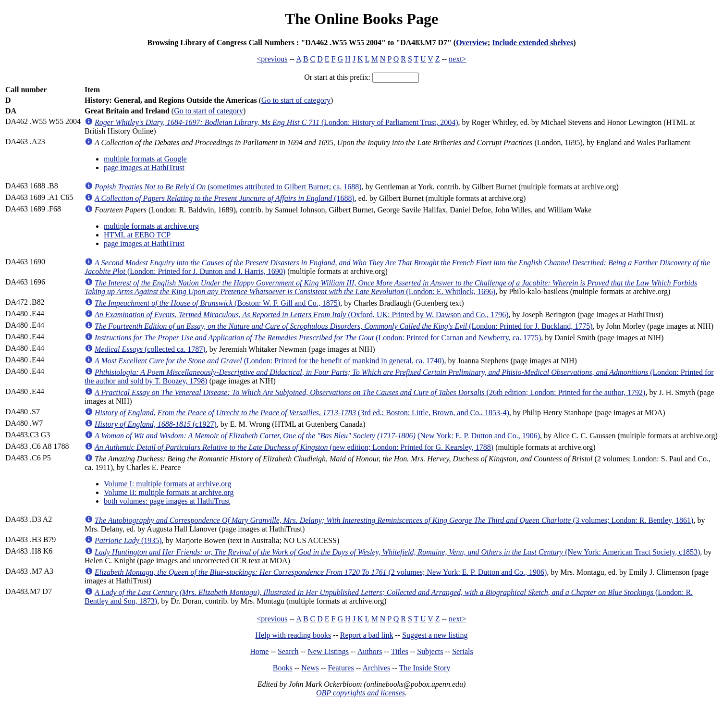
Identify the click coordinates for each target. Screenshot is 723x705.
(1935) (128, 540)
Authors (369, 651)
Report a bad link (366, 635)
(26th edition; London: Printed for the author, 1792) (370, 392)
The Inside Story (425, 668)
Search (288, 651)
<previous (272, 59)
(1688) (225, 198)
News (310, 668)
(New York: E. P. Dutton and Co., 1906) (317, 436)
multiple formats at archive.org (151, 226)
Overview (472, 42)
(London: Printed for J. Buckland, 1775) (344, 326)
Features (341, 668)
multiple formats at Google (145, 159)
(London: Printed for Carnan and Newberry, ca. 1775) (318, 338)
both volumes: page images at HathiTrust (167, 501)
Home (259, 651)
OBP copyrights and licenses (360, 693)
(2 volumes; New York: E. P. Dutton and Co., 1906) (321, 572)
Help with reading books (293, 635)
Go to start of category (296, 100)
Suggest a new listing (434, 635)
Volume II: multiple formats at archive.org (168, 492)
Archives (376, 668)
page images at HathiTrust (144, 167)
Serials (462, 651)
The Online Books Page (361, 18)
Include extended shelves (532, 42)
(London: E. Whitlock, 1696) (391, 287)
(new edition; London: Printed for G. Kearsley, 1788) (294, 447)
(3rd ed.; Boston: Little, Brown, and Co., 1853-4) (302, 412)
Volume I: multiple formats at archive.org (167, 484)
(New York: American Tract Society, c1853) (397, 552)
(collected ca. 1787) (150, 349)
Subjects (430, 651)
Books (283, 668)
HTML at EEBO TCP (137, 235)
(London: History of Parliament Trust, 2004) (276, 122)
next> (457, 59)
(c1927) (156, 424)
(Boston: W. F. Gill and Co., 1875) (217, 303)
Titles (399, 651)
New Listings (328, 651)
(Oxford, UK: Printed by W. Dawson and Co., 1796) (302, 314)
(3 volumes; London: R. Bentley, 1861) (394, 520)
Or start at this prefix (336, 77)
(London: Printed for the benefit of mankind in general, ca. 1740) (269, 361)
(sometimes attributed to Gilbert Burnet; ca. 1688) (228, 187)
